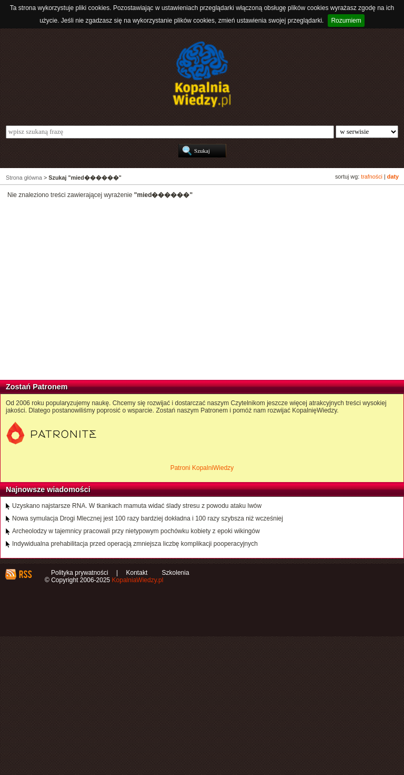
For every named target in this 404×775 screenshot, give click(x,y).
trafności (371, 176)
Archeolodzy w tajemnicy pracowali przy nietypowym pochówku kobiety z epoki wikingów (136, 531)
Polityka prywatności (79, 572)
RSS (25, 574)
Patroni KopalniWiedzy (202, 468)
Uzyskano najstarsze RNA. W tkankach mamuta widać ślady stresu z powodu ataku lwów (136, 505)
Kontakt (137, 572)
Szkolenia (175, 572)
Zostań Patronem (37, 386)
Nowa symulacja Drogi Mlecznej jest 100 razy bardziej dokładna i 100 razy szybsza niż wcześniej (147, 518)
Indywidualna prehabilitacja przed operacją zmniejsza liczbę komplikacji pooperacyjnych (135, 543)
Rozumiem (346, 20)
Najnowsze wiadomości (48, 489)
